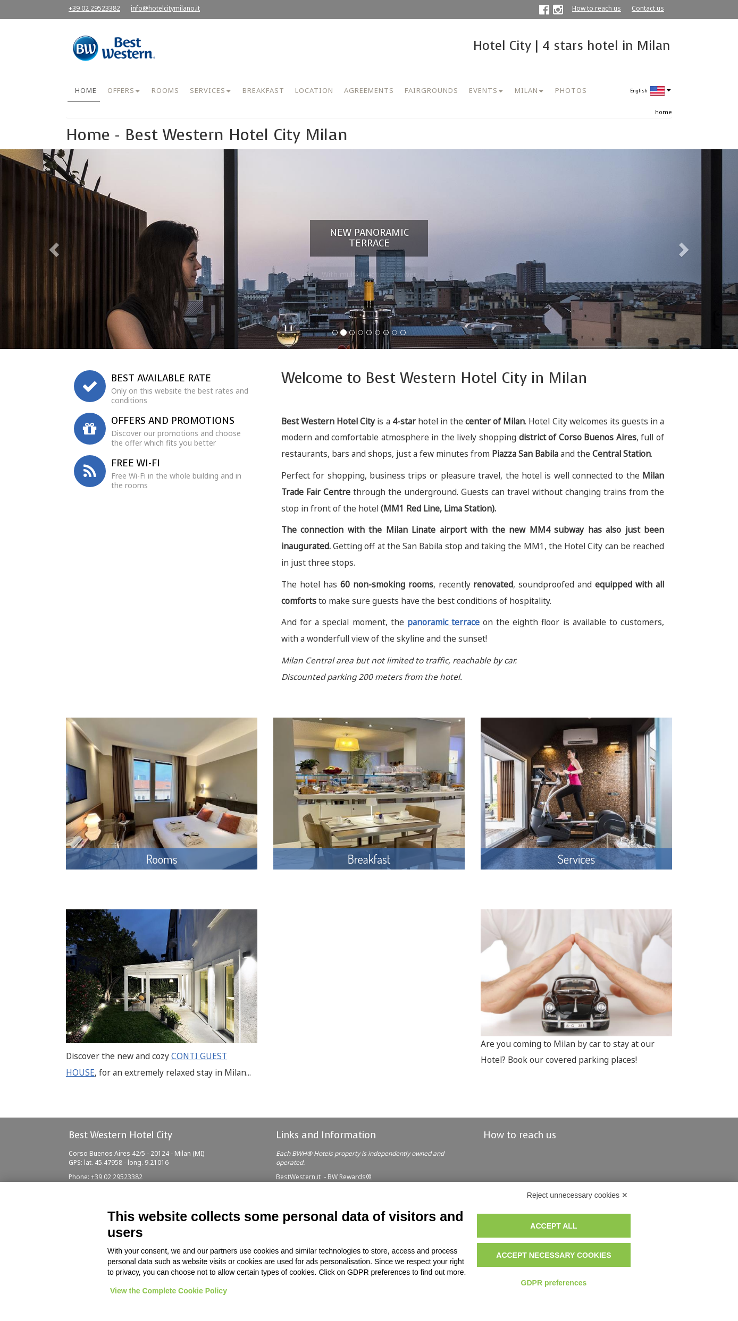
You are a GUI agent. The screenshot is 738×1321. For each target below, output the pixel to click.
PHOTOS (571, 90)
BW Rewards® (350, 1176)
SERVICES (207, 90)
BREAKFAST (263, 90)
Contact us (648, 8)
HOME (86, 90)
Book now (166, 320)
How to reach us (596, 8)
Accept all (553, 1226)
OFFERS (121, 90)
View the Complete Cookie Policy (168, 1290)
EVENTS (483, 90)
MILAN (526, 90)
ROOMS (165, 90)
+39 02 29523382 (94, 8)
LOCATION (314, 90)
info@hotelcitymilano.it (165, 8)
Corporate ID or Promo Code (135, 298)
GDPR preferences (554, 1283)
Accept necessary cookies (553, 1255)
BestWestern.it (298, 1176)
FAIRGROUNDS (431, 90)
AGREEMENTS (369, 90)
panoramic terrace (443, 622)
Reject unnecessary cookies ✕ (577, 1195)
